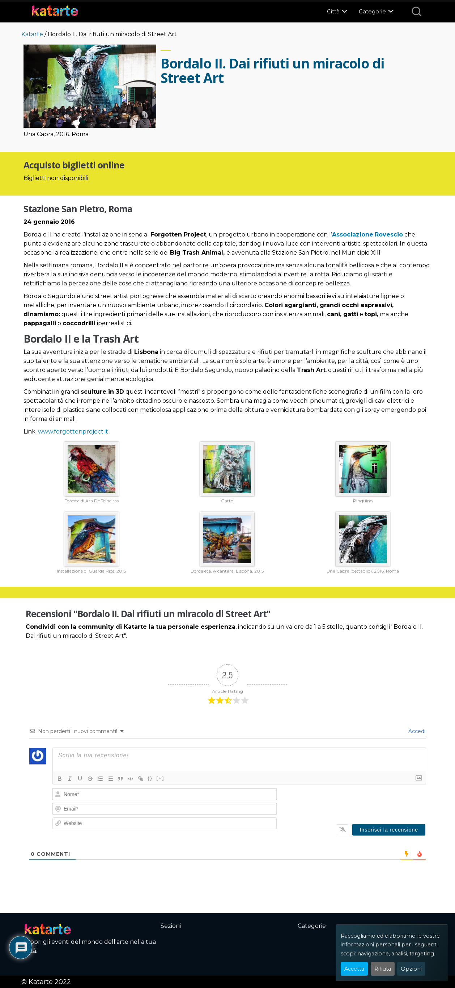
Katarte (32, 34)
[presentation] (376, 802)
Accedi (416, 731)
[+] (160, 778)
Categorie (372, 11)
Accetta (354, 969)
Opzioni (411, 969)
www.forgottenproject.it (73, 431)
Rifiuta (382, 969)
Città (333, 11)
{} (150, 778)
